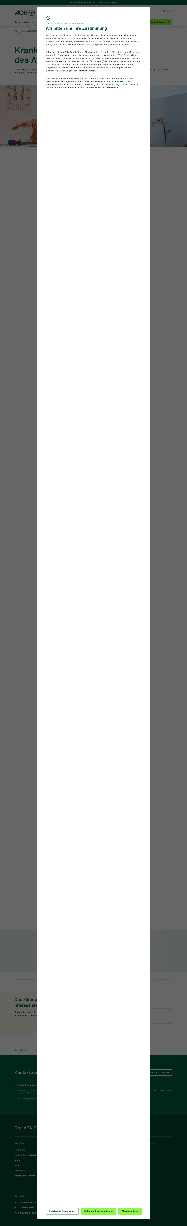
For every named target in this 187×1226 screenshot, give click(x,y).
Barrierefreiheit (110, 88)
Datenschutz (123, 82)
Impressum (91, 88)
